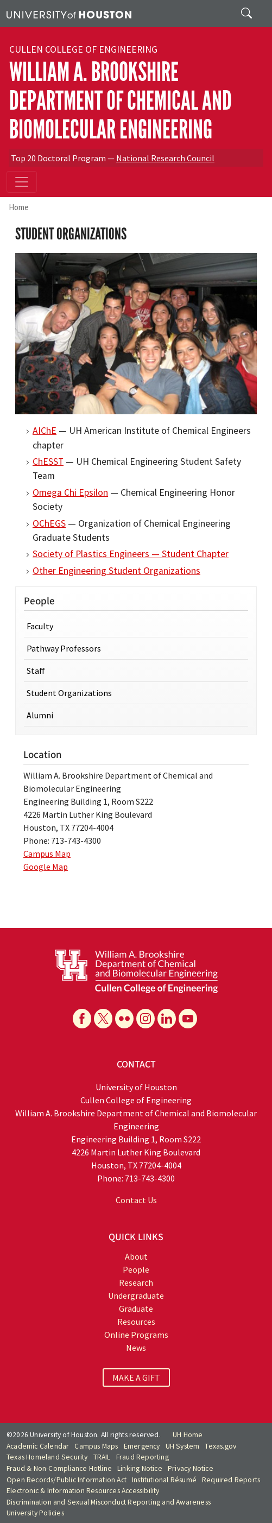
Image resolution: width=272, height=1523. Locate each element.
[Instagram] (145, 1018)
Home (19, 207)
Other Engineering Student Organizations (116, 571)
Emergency (142, 1446)
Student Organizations (69, 692)
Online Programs (136, 1334)
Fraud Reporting (142, 1457)
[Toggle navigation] (22, 182)
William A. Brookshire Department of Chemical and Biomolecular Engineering (120, 101)
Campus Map (47, 853)
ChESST (48, 461)
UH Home (188, 1434)
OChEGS (49, 523)
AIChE (44, 431)
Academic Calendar (38, 1446)
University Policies (35, 1513)
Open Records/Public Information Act (66, 1479)
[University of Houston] (69, 13)
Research (136, 1282)
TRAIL (102, 1457)
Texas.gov (220, 1446)
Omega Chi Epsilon (70, 492)
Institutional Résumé (164, 1479)
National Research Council (165, 158)
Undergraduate (136, 1295)
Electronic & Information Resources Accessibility (83, 1490)
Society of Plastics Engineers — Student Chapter (131, 554)
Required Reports (231, 1479)
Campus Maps (96, 1446)
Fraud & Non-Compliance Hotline (59, 1468)
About (136, 1256)
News (136, 1347)
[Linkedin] (166, 1018)
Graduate (136, 1308)
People (136, 1269)
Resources (136, 1321)
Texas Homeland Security (47, 1457)
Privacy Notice (190, 1468)
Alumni (40, 715)
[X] (103, 1018)
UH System (183, 1446)
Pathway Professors (64, 648)
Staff (36, 670)
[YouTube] (188, 1018)
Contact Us (136, 1200)
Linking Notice (139, 1468)
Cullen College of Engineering (83, 49)
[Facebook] (82, 1018)
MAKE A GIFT (136, 1377)
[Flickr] (124, 1018)
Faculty (40, 626)
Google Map (45, 866)
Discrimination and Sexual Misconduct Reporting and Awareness (109, 1502)
